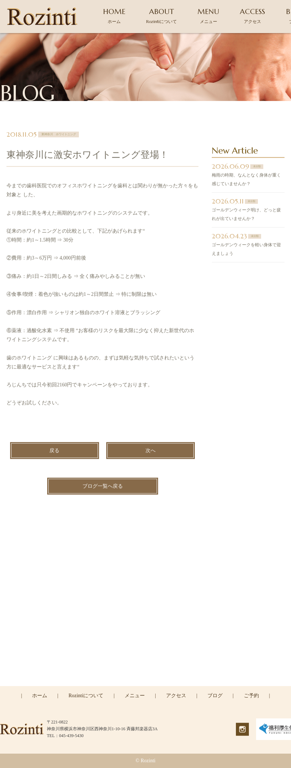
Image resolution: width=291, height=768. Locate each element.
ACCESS (252, 15)
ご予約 (251, 695)
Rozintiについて (85, 695)
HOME (114, 15)
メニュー (135, 695)
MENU (208, 15)
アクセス (176, 695)
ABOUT (161, 15)
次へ (151, 451)
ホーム (39, 695)
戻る (54, 451)
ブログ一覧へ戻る (102, 487)
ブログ (215, 695)
